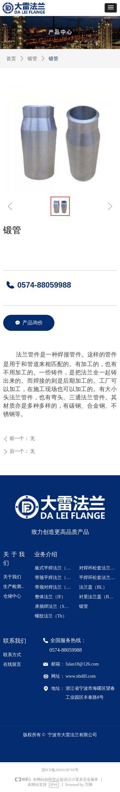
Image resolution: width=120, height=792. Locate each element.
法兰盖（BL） (93, 587)
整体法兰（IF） (50, 596)
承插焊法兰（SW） (54, 606)
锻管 (32, 58)
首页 (11, 58)
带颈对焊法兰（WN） (55, 587)
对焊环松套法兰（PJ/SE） (99, 568)
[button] (111, 7)
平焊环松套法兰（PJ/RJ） (99, 577)
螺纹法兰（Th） (51, 616)
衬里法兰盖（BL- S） (99, 596)
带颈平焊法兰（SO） (55, 577)
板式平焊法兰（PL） (55, 568)
